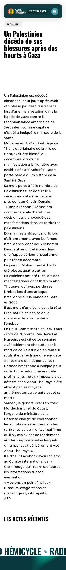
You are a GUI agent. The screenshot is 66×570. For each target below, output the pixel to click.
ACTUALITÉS (13, 24)
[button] (54, 11)
